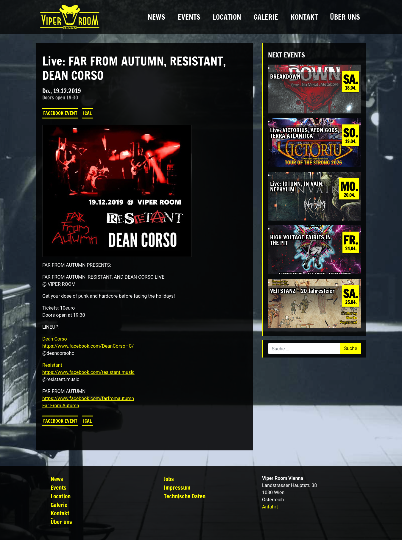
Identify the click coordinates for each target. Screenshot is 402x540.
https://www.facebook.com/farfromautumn (88, 398)
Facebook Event (60, 113)
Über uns (345, 17)
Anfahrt (270, 507)
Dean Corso (54, 339)
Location (227, 17)
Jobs (169, 479)
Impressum (177, 487)
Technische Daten (184, 496)
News (156, 17)
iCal (87, 113)
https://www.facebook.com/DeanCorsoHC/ (88, 346)
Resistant (52, 365)
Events (189, 17)
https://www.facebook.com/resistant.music (88, 372)
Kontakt (304, 17)
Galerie (266, 17)
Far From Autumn (60, 405)
